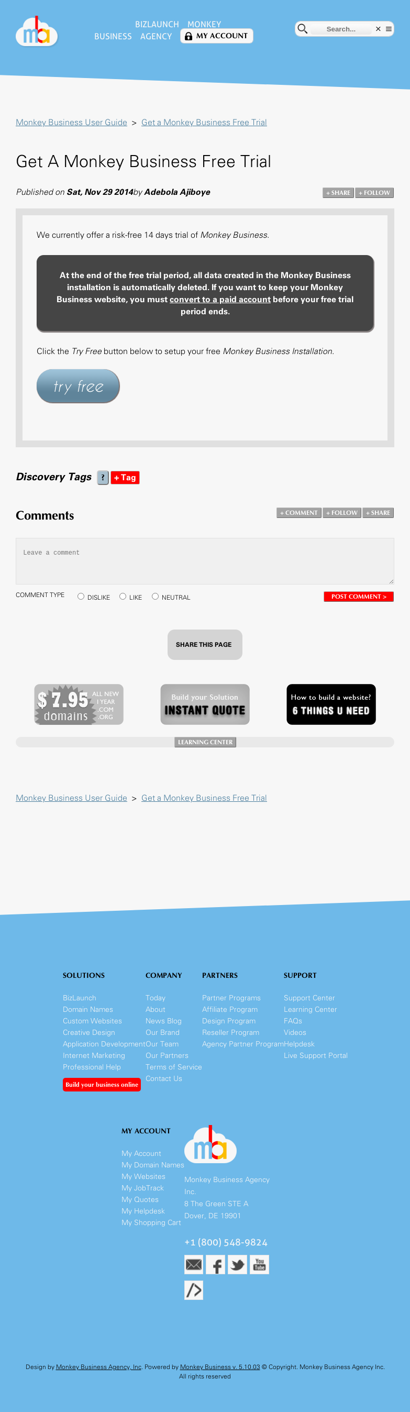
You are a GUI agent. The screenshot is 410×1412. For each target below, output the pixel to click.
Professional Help (92, 1067)
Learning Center (310, 1009)
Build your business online (101, 1084)
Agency (156, 36)
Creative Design (89, 1032)
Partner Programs (231, 998)
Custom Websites (92, 1021)
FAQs (293, 1021)
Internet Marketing (94, 1055)
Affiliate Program (230, 1009)
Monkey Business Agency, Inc (98, 1367)
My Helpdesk (143, 1211)
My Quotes (140, 1199)
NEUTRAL (176, 597)
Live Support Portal (316, 1055)
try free (77, 385)
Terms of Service (174, 1067)
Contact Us (164, 1078)
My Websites (143, 1176)
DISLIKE (98, 597)
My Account (222, 35)
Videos (295, 1032)
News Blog (164, 1021)
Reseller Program (230, 1032)
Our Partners (167, 1055)
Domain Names (88, 1009)
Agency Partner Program (243, 1044)
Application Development (104, 1044)
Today (155, 998)
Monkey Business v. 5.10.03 (220, 1367)
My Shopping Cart (151, 1222)
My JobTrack (142, 1188)
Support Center (309, 998)
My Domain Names (152, 1165)
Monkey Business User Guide (71, 122)
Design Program (229, 1021)
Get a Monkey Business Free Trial (204, 122)
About (155, 1009)
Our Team (162, 1044)
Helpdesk (299, 1044)
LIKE (135, 597)
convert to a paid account (220, 299)
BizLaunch (157, 24)
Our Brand (163, 1032)
